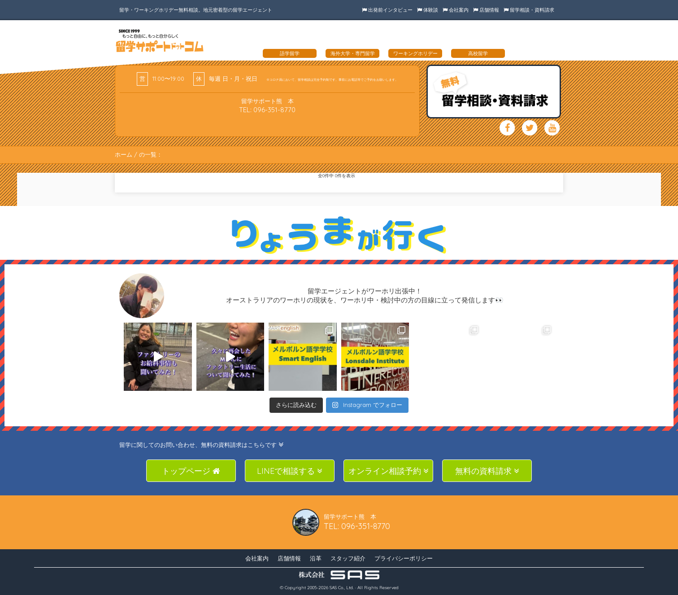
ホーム (123, 154)
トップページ (191, 471)
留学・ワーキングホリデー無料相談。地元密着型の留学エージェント (195, 10)
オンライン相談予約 (388, 471)
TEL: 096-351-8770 (267, 109)
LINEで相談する (289, 471)
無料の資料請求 (487, 471)
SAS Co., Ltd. (342, 588)
